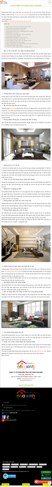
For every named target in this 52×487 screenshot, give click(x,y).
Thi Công (46, 484)
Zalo (44, 478)
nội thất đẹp (12, 108)
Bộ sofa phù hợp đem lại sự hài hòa (15, 29)
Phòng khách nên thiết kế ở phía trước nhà (16, 37)
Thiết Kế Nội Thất (6, 464)
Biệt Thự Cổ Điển (43, 464)
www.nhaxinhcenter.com (28, 378)
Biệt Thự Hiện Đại (24, 464)
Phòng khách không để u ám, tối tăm (15, 39)
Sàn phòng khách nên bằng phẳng (14, 42)
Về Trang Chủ (46, 472)
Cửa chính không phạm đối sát (14, 45)
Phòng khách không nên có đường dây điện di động (19, 31)
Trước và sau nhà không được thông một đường (18, 34)
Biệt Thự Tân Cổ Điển (33, 464)
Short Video (39, 466)
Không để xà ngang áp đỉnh (13, 36)
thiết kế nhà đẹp (41, 351)
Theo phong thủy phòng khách (12, 271)
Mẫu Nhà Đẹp (5, 469)
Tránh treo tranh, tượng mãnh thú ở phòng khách (18, 46)
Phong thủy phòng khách (22, 14)
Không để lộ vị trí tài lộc (12, 32)
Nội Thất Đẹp (26, 484)
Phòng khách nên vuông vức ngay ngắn (15, 28)
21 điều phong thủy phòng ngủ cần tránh (19, 21)
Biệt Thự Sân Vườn (31, 466)
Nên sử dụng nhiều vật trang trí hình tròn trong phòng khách (21, 43)
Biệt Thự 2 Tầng (6, 466)
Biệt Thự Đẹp (5, 484)
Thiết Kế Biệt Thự (15, 464)
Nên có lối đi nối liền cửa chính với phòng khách (18, 26)
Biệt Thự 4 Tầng (22, 466)
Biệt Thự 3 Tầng (14, 466)
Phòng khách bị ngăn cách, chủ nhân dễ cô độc (18, 40)
